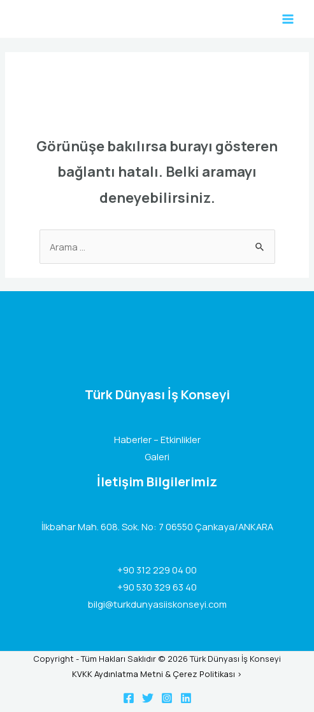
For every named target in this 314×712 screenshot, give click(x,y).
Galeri (157, 456)
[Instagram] (167, 698)
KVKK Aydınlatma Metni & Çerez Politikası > (157, 674)
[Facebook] (128, 698)
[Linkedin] (186, 698)
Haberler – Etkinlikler (157, 439)
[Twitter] (147, 698)
